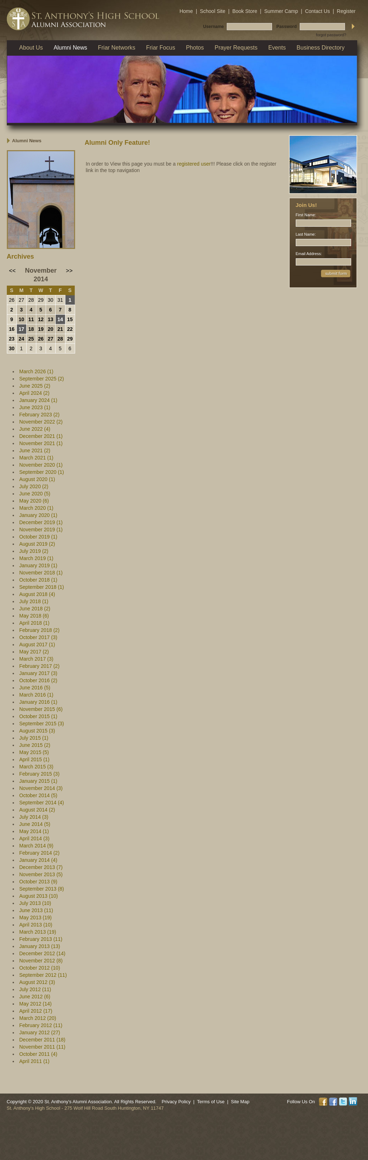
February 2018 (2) (39, 630)
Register (346, 11)
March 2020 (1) (36, 508)
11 (31, 319)
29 (41, 300)
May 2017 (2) (34, 652)
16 (12, 329)
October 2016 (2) (38, 680)
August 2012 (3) (37, 982)
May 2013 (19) (35, 917)
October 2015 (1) (38, 716)
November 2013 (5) (41, 874)
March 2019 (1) (36, 558)
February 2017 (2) (39, 666)
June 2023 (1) (34, 407)
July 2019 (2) (34, 551)
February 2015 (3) (39, 774)
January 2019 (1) (38, 565)
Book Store (244, 11)
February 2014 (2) (39, 853)
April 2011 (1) (34, 1061)
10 (21, 319)
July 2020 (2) (34, 486)
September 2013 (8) (41, 889)
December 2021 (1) (41, 436)
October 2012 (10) (39, 968)
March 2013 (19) (37, 932)
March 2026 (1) (36, 371)
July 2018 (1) (34, 601)
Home (186, 11)
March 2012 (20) (37, 1018)
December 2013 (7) (41, 867)
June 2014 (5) (34, 824)
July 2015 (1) (34, 738)
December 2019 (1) (41, 522)
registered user (194, 164)
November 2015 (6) (41, 709)
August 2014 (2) (37, 810)
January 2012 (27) (39, 1032)
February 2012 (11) (41, 1025)
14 (60, 319)
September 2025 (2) (41, 379)
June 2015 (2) (34, 745)
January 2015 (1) (38, 781)
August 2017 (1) (37, 644)
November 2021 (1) (41, 443)
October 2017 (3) (38, 637)
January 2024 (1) (38, 400)
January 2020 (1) (38, 515)
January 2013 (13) (39, 946)
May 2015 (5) (34, 752)
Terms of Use (211, 1101)
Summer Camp (281, 11)
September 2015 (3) (41, 723)
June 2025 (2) (34, 386)
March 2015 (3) (36, 767)
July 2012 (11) (35, 989)
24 (21, 339)
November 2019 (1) (41, 529)
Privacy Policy (176, 1101)
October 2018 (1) (38, 580)
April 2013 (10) (35, 925)
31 (60, 300)
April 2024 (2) (34, 393)
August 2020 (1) (37, 479)
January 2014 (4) (38, 860)
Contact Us (317, 11)
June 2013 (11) (36, 910)
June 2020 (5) (34, 493)
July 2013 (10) (35, 903)
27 (21, 300)
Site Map (240, 1101)
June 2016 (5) (34, 687)
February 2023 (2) (39, 414)
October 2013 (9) (38, 881)
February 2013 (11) (41, 939)
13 (51, 319)
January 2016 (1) (38, 702)
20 (51, 329)
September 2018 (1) (41, 587)
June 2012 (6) (34, 996)
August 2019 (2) (37, 544)
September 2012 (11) (43, 975)
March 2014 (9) (36, 846)
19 (41, 329)
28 (31, 300)
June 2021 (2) (34, 450)
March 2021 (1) (36, 458)
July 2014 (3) (34, 817)
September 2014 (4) (41, 802)
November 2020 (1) (41, 465)
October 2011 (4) (38, 1054)
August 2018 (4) (37, 594)
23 (12, 339)
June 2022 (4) (34, 429)
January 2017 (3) (38, 673)
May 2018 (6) (34, 616)
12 (41, 319)
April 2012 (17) (35, 1011)
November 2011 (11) (42, 1047)
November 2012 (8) (41, 960)
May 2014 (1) (34, 831)
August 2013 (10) (38, 896)
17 (21, 329)
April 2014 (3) (34, 838)
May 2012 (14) (35, 1004)
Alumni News (27, 140)
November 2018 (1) (41, 573)
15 (70, 319)
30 (51, 300)
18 (31, 329)
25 (31, 339)
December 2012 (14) (42, 953)
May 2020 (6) (34, 501)
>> (69, 271)
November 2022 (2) (41, 422)
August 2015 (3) (37, 731)
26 (12, 300)
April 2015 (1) (34, 759)
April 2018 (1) (34, 623)
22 (70, 329)
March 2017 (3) (36, 659)
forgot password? (331, 35)
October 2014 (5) (38, 795)
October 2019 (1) (38, 537)
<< (12, 271)
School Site (212, 11)
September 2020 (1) (41, 472)
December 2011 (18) (42, 1040)
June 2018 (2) (34, 608)
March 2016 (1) (36, 695)
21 (60, 329)
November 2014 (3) (41, 788)
